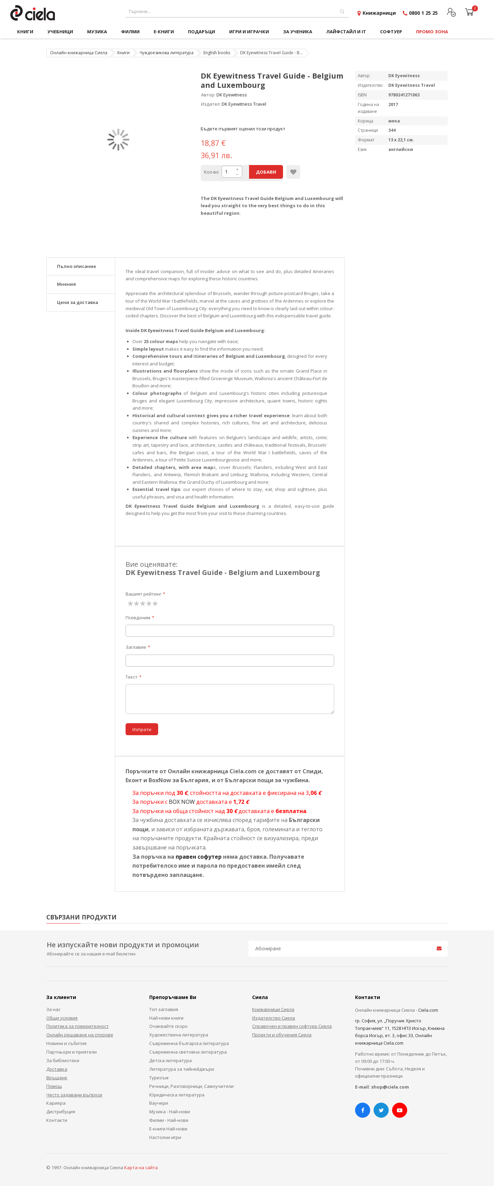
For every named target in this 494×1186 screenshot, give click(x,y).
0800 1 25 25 (423, 13)
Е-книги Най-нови (168, 1129)
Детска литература (170, 1060)
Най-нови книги (166, 1018)
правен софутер (199, 856)
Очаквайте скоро (168, 1026)
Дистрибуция (60, 1111)
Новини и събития (66, 1043)
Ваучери (158, 1103)
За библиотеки (62, 1060)
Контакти (56, 1120)
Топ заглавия (163, 1009)
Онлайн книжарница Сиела (78, 53)
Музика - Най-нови (169, 1111)
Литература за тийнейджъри (181, 1069)
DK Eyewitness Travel (244, 104)
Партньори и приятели (71, 1052)
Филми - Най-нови (168, 1120)
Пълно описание (76, 266)
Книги (123, 53)
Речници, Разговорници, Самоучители (191, 1086)
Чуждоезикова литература (166, 53)
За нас (53, 1009)
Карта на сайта (141, 1167)
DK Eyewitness (231, 95)
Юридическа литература (176, 1095)
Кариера (56, 1103)
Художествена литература (178, 1035)
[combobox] (237, 11)
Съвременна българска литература (189, 1043)
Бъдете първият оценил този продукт (243, 129)
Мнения (66, 284)
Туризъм (158, 1078)
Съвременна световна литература (188, 1052)
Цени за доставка (77, 302)
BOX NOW (182, 802)
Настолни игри (165, 1137)
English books (216, 53)
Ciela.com (428, 1010)
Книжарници (379, 13)
